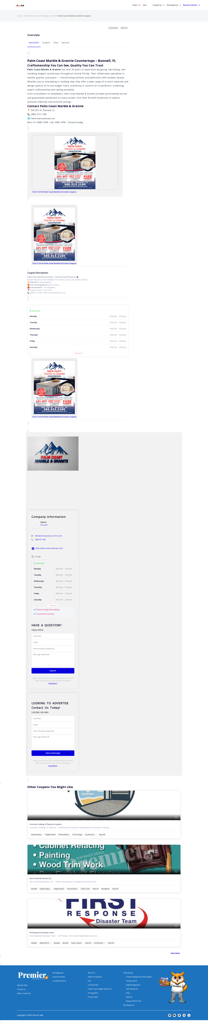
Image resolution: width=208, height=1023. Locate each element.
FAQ (89, 981)
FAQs (128, 993)
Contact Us (21, 989)
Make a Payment (24, 993)
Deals (137, 5)
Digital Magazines (133, 985)
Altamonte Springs (46, 943)
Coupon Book (131, 981)
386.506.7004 (22, 985)
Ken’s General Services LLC (41, 878)
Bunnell (53, 16)
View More (175, 953)
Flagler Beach (50, 834)
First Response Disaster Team (42, 932)
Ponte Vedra (93, 997)
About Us (91, 973)
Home (19, 16)
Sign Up (129, 997)
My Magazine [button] (172, 5)
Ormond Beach (64, 834)
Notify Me (113, 28)
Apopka (57, 943)
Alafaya (34, 943)
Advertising (127, 973)
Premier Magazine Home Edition (139, 977)
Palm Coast (85, 889)
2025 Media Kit (132, 989)
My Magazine (57, 973)
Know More (53, 683)
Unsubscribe (93, 985)
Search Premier (58, 977)
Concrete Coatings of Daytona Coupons (46, 824)
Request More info (133, 1001)
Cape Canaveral (77, 943)
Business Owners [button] (190, 5)
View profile (44, 525)
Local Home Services (91, 834)
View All (102, 834)
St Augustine (93, 993)
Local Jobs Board (59, 981)
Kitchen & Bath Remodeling (36, 16)
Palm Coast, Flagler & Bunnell (99, 989)
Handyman (105, 889)
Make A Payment (95, 977)
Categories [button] (157, 5)
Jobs (145, 5)
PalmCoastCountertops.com (43, 118)
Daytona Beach (37, 834)
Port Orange (77, 834)
